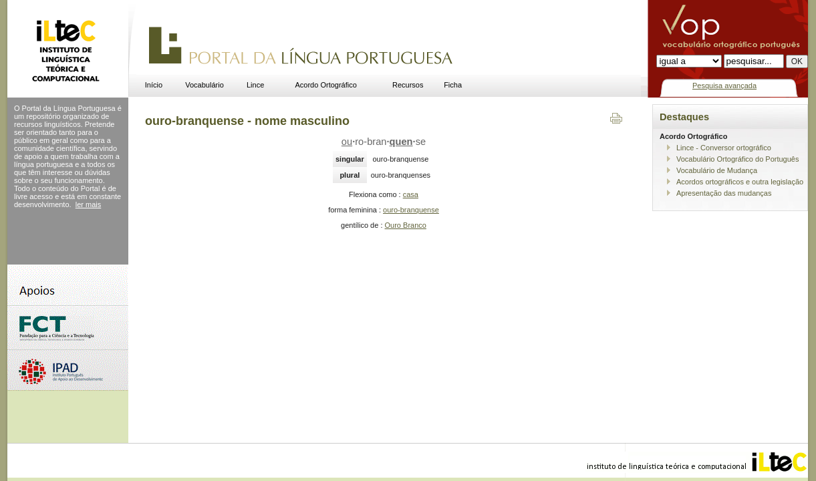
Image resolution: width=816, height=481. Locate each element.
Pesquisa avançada (724, 86)
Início (153, 85)
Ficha (453, 85)
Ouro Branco (405, 225)
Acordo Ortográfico (326, 85)
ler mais (89, 204)
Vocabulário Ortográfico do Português (737, 159)
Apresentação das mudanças (723, 193)
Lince (255, 85)
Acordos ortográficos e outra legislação (739, 182)
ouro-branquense (411, 210)
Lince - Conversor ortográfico (723, 148)
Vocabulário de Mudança (716, 170)
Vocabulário (204, 85)
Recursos (407, 85)
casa (410, 194)
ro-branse (384, 141)
